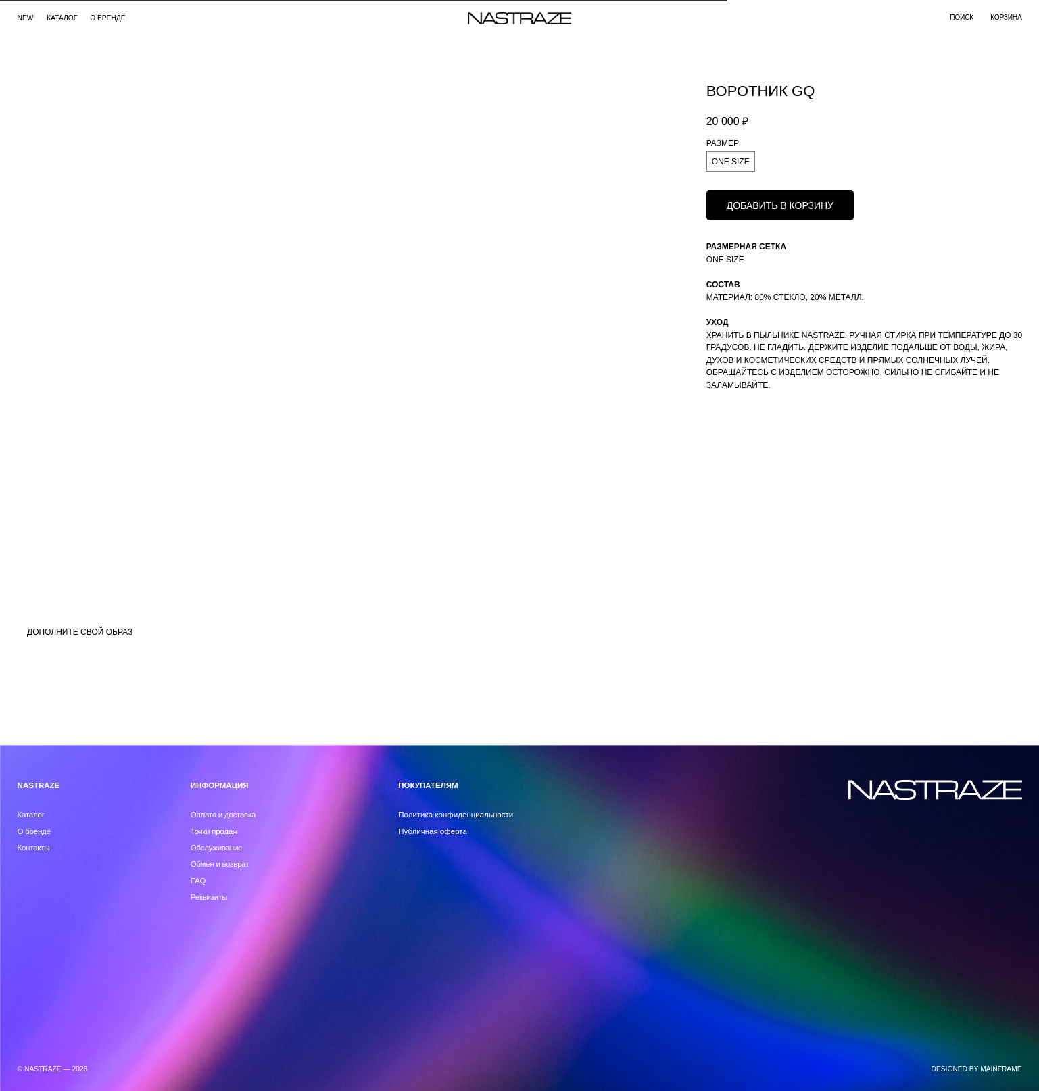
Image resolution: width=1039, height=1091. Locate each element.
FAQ (198, 881)
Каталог (31, 814)
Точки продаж (214, 831)
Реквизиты (209, 897)
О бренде (107, 18)
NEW (26, 18)
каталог (62, 18)
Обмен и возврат (220, 864)
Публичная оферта (432, 831)
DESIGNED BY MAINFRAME (977, 1069)
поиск (961, 17)
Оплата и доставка (223, 814)
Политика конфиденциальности (455, 814)
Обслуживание (216, 848)
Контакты (34, 848)
